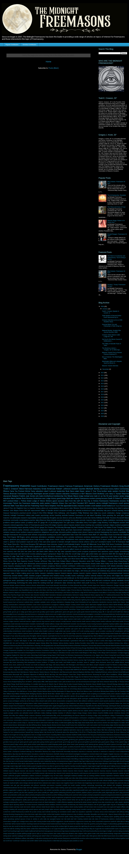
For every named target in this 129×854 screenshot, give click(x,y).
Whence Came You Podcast (14, 491)
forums (48, 735)
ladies (114, 759)
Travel (41, 506)
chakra (43, 713)
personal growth (104, 626)
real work (121, 800)
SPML (43, 681)
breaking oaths (85, 708)
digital (50, 530)
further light (98, 609)
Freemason (53, 486)
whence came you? (91, 542)
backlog (25, 703)
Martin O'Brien (89, 559)
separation (81, 812)
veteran (81, 542)
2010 (102, 372)
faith (110, 537)
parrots (108, 790)
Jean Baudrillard (24, 590)
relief (30, 580)
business (71, 515)
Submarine (121, 684)
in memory (110, 751)
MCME (54, 669)
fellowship (99, 510)
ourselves (33, 790)
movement (83, 780)
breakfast (78, 708)
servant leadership (43, 518)
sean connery (37, 812)
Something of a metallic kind (32, 684)
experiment (58, 730)
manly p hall (14, 768)
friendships (72, 609)
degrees (101, 508)
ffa (56, 732)
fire (81, 732)
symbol (5, 583)
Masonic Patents (39, 672)
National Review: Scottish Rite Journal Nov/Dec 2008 (111, 331)
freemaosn (68, 568)
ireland (97, 754)
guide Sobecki (85, 612)
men (15, 551)
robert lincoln (46, 807)
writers (78, 583)
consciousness (98, 547)
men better (14, 778)
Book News (70, 491)
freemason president (47, 609)
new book (96, 783)
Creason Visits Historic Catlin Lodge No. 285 (111, 335)
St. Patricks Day (61, 684)
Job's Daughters (71, 513)
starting (80, 819)
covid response (101, 566)
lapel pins (66, 616)
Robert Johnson (63, 488)
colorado (6, 718)
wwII (114, 638)
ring (112, 804)
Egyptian (9, 655)
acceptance (57, 597)
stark (68, 819)
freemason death (20, 737)
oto (28, 790)
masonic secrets (50, 621)
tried (123, 636)
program (113, 578)
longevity (38, 766)
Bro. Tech (20, 544)
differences (6, 607)
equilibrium (93, 607)
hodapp (27, 749)
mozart (94, 780)
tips (92, 636)
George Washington (34, 494)
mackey (72, 766)
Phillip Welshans (83, 513)
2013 (102, 381)
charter (23, 566)
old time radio (21, 787)
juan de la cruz (15, 616)
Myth (68, 498)
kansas (58, 759)
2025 (102, 413)
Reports (85, 679)
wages (40, 638)
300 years (82, 640)
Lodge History (51, 498)
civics (66, 537)
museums (99, 624)
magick (93, 766)
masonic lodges (8, 621)
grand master (50, 612)
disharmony (14, 607)
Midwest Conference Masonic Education (27, 592)
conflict (113, 718)
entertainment (79, 607)
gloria (22, 742)
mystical (12, 783)
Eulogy (49, 655)
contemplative (35, 530)
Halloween (42, 544)
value (64, 583)
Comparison (12, 650)
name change (23, 783)
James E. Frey (90, 491)
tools (105, 636)
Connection (37, 650)
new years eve (119, 783)
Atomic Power (22, 645)
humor (5, 751)
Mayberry (81, 672)
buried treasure (8, 602)
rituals (11, 807)
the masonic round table (47, 636)
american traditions (16, 600)
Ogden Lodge (96, 523)
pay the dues (23, 792)
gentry (113, 609)
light (122, 616)
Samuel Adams (53, 681)
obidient (109, 785)
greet (76, 744)
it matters (125, 754)
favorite (49, 732)
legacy (86, 616)
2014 (102, 383)
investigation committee (93, 614)
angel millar (30, 698)
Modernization (7, 674)
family (39, 568)
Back (28, 645)
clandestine (95, 602)
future (104, 515)
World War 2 (51, 694)
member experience (106, 775)
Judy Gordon (30, 496)
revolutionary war (73, 804)
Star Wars (16, 561)
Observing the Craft (99, 674)
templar (102, 633)
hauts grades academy (66, 747)
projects (84, 797)
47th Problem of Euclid (120, 640)
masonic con (7, 518)
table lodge (94, 633)
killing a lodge (78, 759)
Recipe (115, 559)
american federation (109, 696)
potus (12, 629)
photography (119, 626)
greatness (35, 549)
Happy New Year (9, 559)
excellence (30, 730)
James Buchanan (100, 662)
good (42, 525)
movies (89, 780)
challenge (49, 713)
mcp (51, 775)
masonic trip (69, 773)
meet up (86, 775)
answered (59, 698)
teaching (58, 515)
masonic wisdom (84, 506)
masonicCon (95, 773)
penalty (44, 792)
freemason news (54, 737)
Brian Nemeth (106, 645)
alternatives (99, 696)
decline (105, 722)
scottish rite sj (28, 812)
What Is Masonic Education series (78, 561)
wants (48, 638)
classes (77, 715)
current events (80, 604)
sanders (73, 631)
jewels (72, 756)
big (87, 706)
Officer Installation (111, 674)
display (44, 725)
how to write (78, 749)
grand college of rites (112, 742)
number (77, 785)
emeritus (66, 607)
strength (68, 542)
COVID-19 (22, 648)
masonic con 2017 (114, 768)
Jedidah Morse (119, 662)
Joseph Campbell (98, 665)
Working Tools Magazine (110, 523)
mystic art (6, 783)
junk (48, 759)
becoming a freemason (55, 600)
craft (108, 566)
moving (93, 624)
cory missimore (46, 604)
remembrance (17, 631)
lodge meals (10, 766)
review (79, 532)
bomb (45, 708)
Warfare (44, 691)
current (19, 722)
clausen (82, 715)
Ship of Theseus (120, 681)
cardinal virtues (29, 602)
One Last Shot (70, 503)
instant (63, 614)
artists (54, 701)
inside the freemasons (46, 754)
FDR (37, 544)
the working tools (44, 583)
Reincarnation (70, 679)
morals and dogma (39, 780)
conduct (44, 566)
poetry (63, 532)
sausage (68, 809)
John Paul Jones (51, 590)
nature (54, 783)
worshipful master (104, 542)
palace (64, 790)
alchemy (88, 597)
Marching (111, 669)
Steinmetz (89, 684)
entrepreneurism (69, 727)
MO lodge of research (63, 669)
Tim (113, 686)
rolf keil (86, 807)
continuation (42, 720)
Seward (112, 681)
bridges (98, 708)
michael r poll (49, 778)
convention (28, 604)
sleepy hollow (117, 814)
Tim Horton (117, 686)
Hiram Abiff (92, 535)
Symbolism (37, 498)
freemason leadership (30, 503)
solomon (32, 816)
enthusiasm (60, 727)
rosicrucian (14, 554)
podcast (106, 525)
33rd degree (114, 583)
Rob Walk (106, 518)
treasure (114, 636)
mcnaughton (46, 775)
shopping (17, 814)
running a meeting (9, 809)
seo (77, 812)
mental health (40, 624)
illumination (38, 751)
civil (73, 715)
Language (101, 667)
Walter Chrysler (37, 691)
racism (111, 551)
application (38, 547)
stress (27, 821)
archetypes (16, 701)
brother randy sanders (110, 491)
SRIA (46, 681)
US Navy (74, 689)
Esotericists (109, 556)
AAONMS (6, 643)
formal (44, 735)
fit (82, 732)
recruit (40, 802)
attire (80, 701)
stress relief (33, 821)
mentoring (119, 520)
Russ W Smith (26, 681)
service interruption (110, 812)
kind (84, 759)
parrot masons (63, 626)
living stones (64, 763)
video (71, 508)
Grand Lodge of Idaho (16, 657)
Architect (111, 643)
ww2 (83, 583)
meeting (88, 525)
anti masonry (13, 530)
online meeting (59, 787)
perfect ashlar (87, 626)
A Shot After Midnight (45, 513)
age (12, 564)
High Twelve (87, 660)
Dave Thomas (107, 650)
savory (78, 809)
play (121, 792)
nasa (121, 624)
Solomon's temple (78, 595)
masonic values (101, 520)
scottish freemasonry (17, 812)
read (26, 580)
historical (6, 571)
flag (89, 732)
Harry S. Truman (115, 494)
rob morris (27, 807)
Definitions (120, 650)
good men (74, 742)
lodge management (20, 619)
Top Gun (28, 689)
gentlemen (82, 739)
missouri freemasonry (11, 513)
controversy (80, 566)
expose (79, 730)
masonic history (35, 508)
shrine (10, 633)
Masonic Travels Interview (110, 366)
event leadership (118, 727)
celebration (111, 513)
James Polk (110, 662)
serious (96, 812)
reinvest (89, 802)
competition (91, 718)
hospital (61, 749)
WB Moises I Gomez (26, 691)
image (53, 751)
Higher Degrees (96, 660)
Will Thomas (95, 561)
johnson (94, 571)
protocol (107, 797)
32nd (97, 640)
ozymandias (55, 790)
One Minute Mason (71, 496)
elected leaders (14, 727)
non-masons (51, 785)
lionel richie (6, 763)
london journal (31, 766)
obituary (39, 626)
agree (19, 696)
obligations (45, 532)
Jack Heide (59, 662)
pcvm (35, 792)
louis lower (59, 619)
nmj (115, 508)
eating (107, 725)
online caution (50, 787)
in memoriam (40, 614)
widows (86, 638)
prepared (104, 795)
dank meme (93, 604)
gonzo (52, 742)
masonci (70, 768)
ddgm (80, 722)
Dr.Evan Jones (70, 653)
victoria (25, 638)
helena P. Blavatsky (86, 747)
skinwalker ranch (96, 814)
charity (76, 498)
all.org (77, 696)
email (27, 727)
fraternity (6, 515)
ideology (29, 751)
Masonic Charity (82, 590)
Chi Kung (78, 648)
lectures (66, 761)
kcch (62, 759)
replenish (6, 804)
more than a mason (55, 780)
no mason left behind (26, 578)
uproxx (9, 638)
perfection (95, 626)
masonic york (87, 773)
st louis (28, 819)
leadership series (38, 761)
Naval (60, 674)
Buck (10, 648)
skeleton (80, 814)
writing (31, 527)
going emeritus (45, 742)
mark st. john (81, 619)
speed (5, 819)
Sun (102, 595)
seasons (92, 631)
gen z (109, 609)
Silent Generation (51, 595)
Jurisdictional (25, 667)
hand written (12, 747)
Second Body (82, 681)
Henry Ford (88, 523)
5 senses (121, 583)
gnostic (26, 742)
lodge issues (49, 539)
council (97, 720)
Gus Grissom (87, 657)
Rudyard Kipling (17, 681)
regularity (70, 802)
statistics (112, 819)
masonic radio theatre (10, 773)
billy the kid (100, 706)
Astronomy (14, 645)
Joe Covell (34, 665)
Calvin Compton (31, 648)
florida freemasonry (103, 732)
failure (99, 730)
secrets (28, 513)
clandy (115, 602)
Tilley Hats (51, 561)
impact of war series (45, 571)
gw (121, 744)
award (101, 701)
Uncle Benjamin (87, 689)
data (52, 722)
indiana (56, 571)
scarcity (88, 809)
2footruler (66, 640)
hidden (120, 747)
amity (118, 696)
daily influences (41, 520)
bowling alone (109, 600)
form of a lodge (36, 735)
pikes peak (101, 792)
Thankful (41, 686)
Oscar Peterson (35, 677)
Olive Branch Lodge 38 (78, 592)
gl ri (18, 742)
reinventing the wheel (79, 802)
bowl (65, 708)
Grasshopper (47, 657)
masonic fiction (111, 549)
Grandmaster (38, 657)
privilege (34, 797)
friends (84, 568)
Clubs (96, 648)
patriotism (71, 626)
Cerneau (45, 648)
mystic (73, 576)
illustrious (46, 751)
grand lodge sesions (16, 744)
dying (26, 568)
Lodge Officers (8, 669)
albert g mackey (80, 597)
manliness (6, 768)
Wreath (58, 694)
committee (37, 566)
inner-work (53, 614)
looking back (49, 619)
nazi (62, 783)
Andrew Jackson (15, 585)
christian (26, 530)
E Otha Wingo (92, 653)
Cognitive (123, 648)
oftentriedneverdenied (10, 787)
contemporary (33, 720)
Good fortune (120, 655)
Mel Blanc (88, 672)
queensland (21, 580)
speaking (116, 816)
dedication (120, 566)
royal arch (30, 542)
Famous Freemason (74, 486)
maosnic (43, 573)
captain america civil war (75, 710)
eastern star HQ (98, 725)
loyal (66, 766)
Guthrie (103, 588)
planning (88, 539)
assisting (30, 600)
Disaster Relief (13, 653)
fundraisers (13, 549)
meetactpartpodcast (115, 573)
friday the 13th (21, 739)
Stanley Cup (81, 684)
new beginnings (87, 783)
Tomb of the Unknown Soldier (17, 689)
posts (70, 795)
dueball (80, 725)
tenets (112, 633)
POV (87, 592)
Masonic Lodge (92, 590)
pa (60, 790)
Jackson (73, 662)
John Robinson (81, 665)
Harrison (6, 510)
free (89, 735)
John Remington (70, 665)
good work (35, 612)
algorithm (67, 696)
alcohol (45, 696)
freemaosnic (76, 568)
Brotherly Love (102, 494)
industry (47, 614)
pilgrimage (109, 792)
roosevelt (100, 807)
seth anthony (120, 812)
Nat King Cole (54, 674)
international (81, 614)
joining (98, 498)
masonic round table (32, 773)
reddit (59, 802)
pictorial (95, 792)
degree (95, 508)
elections (61, 607)
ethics (99, 727)
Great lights (55, 657)
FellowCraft (84, 588)
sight (36, 814)
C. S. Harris (16, 648)
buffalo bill (120, 708)
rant (76, 800)
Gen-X (102, 655)
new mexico (103, 783)
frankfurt (74, 735)
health (118, 612)
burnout (21, 602)
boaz (33, 708)
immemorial (59, 751)
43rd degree (109, 640)
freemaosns (110, 735)
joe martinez (7, 616)
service (51, 515)
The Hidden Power (109, 527)
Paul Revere (108, 559)
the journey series (24, 636)
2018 (102, 394)
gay (98, 568)
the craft (121, 633)
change (118, 513)
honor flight (46, 749)
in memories (103, 751)
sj (26, 523)
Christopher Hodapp (98, 556)
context (64, 566)
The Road (47, 686)
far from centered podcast (16, 732)
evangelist (109, 727)
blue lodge (94, 513)
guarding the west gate (115, 515)
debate (113, 566)
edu (119, 725)
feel (53, 732)
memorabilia (7, 778)
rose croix (106, 807)
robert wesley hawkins (76, 807)
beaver (82, 703)
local (77, 763)
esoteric (92, 498)
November (105, 369)
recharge (6, 802)
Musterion (26, 674)
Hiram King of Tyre (107, 660)
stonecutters (7, 821)
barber (40, 703)
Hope (49, 544)
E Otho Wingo (101, 653)
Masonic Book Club (17, 672)
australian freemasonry (82, 564)
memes (122, 775)
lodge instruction (8, 619)
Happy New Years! (22, 559)
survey (89, 633)
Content (51, 650)
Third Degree (11, 537)
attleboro (85, 701)
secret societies (101, 631)
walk (44, 638)
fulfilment (53, 739)
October (105, 309)
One (23, 677)
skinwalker (87, 814)
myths (17, 783)
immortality (67, 751)
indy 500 (21, 754)
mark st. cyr (98, 496)
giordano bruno (8, 742)
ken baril (89, 549)
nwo (33, 551)
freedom (38, 609)
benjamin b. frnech (24, 706)
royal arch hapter (115, 807)
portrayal (37, 795)
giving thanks (7, 612)
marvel (54, 768)
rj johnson (51, 631)
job (89, 571)
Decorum (114, 650)
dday (76, 722)
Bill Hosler (104, 489)
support (45, 554)
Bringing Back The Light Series (64, 523)
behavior (94, 703)
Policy (113, 592)
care (110, 710)
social (12, 816)
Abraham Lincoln (82, 518)
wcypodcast (42, 535)
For (98, 588)
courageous (55, 604)
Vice (18, 691)
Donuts (44, 653)
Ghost (107, 655)
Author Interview (68, 556)
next (11, 785)
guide (79, 612)
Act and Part (17, 643)
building (58, 547)
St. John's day (18, 547)
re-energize (95, 800)
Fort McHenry (69, 655)
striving (39, 821)
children (29, 566)
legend (71, 761)
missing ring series (110, 778)
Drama (69, 588)
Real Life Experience (47, 679)
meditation (111, 520)
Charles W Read (70, 648)
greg (18, 539)
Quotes (82, 488)
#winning (93, 583)
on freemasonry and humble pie (63, 578)
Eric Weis (20, 655)
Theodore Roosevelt (117, 518)
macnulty (78, 766)
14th (30, 640)
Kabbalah (71, 544)
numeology (90, 785)
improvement (77, 530)
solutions (20, 633)
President (80, 503)
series (23, 523)
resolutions (111, 539)
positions (49, 795)
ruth (16, 809)
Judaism (6, 667)
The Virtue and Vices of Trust (116, 207)
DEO (73, 650)
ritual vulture (38, 631)
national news (47, 783)
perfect (56, 792)
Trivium (53, 689)
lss (69, 766)
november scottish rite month (65, 785)
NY (48, 674)
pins (124, 626)
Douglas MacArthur (61, 588)
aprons (5, 701)
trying (5, 638)
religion (111, 525)
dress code (30, 607)
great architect (32, 744)
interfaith (56, 754)
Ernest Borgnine (29, 544)
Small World (19, 684)
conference (79, 537)
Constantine (45, 650)
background (18, 703)
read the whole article (106, 800)
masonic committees (101, 768)
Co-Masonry (107, 648)
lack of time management (104, 759)
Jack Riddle (67, 662)
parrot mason (101, 790)
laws (12, 761)
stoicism (78, 633)
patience (6, 792)
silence (40, 814)
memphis (33, 624)
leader (26, 761)
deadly (87, 722)
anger (36, 698)
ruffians (123, 807)
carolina (16, 713)
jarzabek (109, 614)
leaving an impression (76, 616)
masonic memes (72, 573)
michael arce (88, 496)
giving (20, 549)
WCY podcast (8, 501)
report (11, 804)
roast (21, 807)
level (110, 761)
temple (107, 633)
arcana (10, 701)
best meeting (34, 706)
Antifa (106, 643)
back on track (43, 600)
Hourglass (116, 660)
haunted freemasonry (41, 747)
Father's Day (77, 588)
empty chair (40, 727)
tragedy (109, 636)
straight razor (15, 821)
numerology (98, 785)
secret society (30, 554)
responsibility (31, 518)
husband (23, 751)
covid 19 (107, 547)
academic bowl (85, 694)
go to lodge (20, 612)
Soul (10, 547)
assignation (69, 701)
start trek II (74, 819)
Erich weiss (27, 655)
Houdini (113, 588)
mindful (56, 576)
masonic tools (60, 773)
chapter (74, 713)
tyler (52, 583)
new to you (32, 626)
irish (101, 754)
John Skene (89, 665)
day (73, 722)
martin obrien (42, 768)
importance (74, 751)
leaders (30, 761)
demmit (5, 725)
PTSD (102, 559)
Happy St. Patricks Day (118, 657)
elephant (22, 727)
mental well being (28, 778)
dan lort (33, 722)
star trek (63, 819)
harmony (19, 747)
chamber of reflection (65, 713)
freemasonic (104, 501)
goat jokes (36, 742)
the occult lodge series (77, 554)
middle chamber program (32, 576)
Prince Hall (23, 510)
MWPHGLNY (77, 669)
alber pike (34, 696)
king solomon (111, 571)
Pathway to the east (61, 677)
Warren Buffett (52, 691)
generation (104, 568)
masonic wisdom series (76, 525)
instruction (69, 614)
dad (29, 722)
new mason (25, 626)
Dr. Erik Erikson (61, 653)
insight (59, 614)
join (98, 571)
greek (41, 549)
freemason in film (43, 737)
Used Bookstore (122, 689)
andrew (12, 698)
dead (83, 722)
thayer (59, 554)
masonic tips (52, 773)
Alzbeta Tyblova (58, 643)
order (92, 578)
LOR (58, 590)
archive (22, 701)
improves (96, 751)
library (32, 539)
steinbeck (118, 819)
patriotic (16, 792)
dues (55, 530)
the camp (65, 554)
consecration (18, 720)
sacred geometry (23, 809)
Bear (36, 645)
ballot (35, 703)
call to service (41, 710)
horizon (53, 749)
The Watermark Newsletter (59, 686)
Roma (10, 681)
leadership (61, 491)
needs (5, 626)
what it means (62, 638)
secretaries (63, 812)
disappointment (18, 568)
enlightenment (51, 727)
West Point (80, 691)
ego (30, 568)
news (76, 539)
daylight (99, 604)
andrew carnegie (20, 698)
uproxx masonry (17, 638)
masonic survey (71, 621)
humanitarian (120, 749)
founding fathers (56, 735)
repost (104, 539)
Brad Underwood (70, 645)
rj (52, 580)
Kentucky (56, 667)
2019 (102, 397)
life (50, 525)
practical (23, 513)
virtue (29, 638)
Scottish (68, 681)
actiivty (108, 694)
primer (29, 797)
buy (8, 710)
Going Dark (112, 655)
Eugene (44, 655)
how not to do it (69, 749)
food (62, 568)
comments (46, 718)
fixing (48, 520)
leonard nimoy (93, 761)
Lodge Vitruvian (18, 669)
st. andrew (34, 819)
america (89, 508)
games (104, 609)
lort (43, 766)
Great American (48, 488)
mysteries (106, 624)
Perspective (95, 592)
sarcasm (56, 809)
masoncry (76, 768)
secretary (109, 631)
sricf (64, 633)
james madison (46, 756)
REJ (31, 679)
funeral (83, 609)
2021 (102, 402)
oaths (46, 551)
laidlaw (60, 616)
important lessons (30, 614)
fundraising (60, 739)
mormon (64, 780)
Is (17, 590)
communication (13, 604)
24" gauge (41, 523)
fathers (110, 607)
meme (119, 549)
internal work (64, 754)
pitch (117, 792)
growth (114, 568)
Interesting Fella (22, 662)
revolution (29, 631)
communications (73, 718)
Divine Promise (36, 653)
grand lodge (61, 498)
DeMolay (99, 518)
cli (86, 715)
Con (24, 650)
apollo (80, 698)
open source (73, 787)
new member (13, 578)
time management (85, 636)
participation (114, 790)
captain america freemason (92, 710)
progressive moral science (72, 797)
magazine (84, 766)
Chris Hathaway (59, 513)
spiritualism (36, 633)
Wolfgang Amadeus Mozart (38, 694)
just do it (53, 759)
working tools (51, 535)
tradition (30, 523)
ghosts (121, 739)
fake (102, 730)
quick (33, 800)
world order (105, 638)
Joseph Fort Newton (111, 665)
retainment (41, 804)
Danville (39, 588)
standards (120, 580)
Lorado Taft (38, 669)
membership (58, 496)
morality (68, 576)
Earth (107, 653)
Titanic (5, 689)
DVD (76, 650)
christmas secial (40, 715)
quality (25, 800)
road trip (126, 539)
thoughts (53, 518)
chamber (55, 713)
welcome (105, 554)
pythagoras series (9, 580)
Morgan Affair (44, 592)
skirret (103, 814)
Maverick (75, 672)
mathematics (25, 775)
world (99, 638)
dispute (49, 725)
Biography (47, 645)
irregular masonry (113, 754)
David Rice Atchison (48, 588)
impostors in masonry (85, 751)
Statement (87, 595)
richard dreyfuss (88, 804)
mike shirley (79, 778)
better (70, 600)
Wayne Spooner (71, 691)
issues (77, 549)
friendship (97, 515)
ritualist (45, 631)
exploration (72, 730)
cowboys (118, 720)
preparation (96, 795)
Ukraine (80, 689)
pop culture (25, 795)
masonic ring (40, 621)
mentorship (7, 576)
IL (3, 590)
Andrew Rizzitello (80, 643)
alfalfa (62, 696)
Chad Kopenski (60, 648)
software (25, 816)
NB (46, 674)
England (14, 655)
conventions (50, 720)
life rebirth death (115, 616)
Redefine (63, 679)
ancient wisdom (49, 494)
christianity (82, 602)
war (60, 518)
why (77, 638)
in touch (117, 751)
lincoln (122, 761)
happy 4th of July (103, 612)
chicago (75, 547)
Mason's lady (119, 669)
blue (76, 600)
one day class (59, 551)
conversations (67, 720)
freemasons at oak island (84, 515)
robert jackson (15, 523)
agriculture (24, 696)
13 (28, 640)
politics (68, 532)
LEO (88, 667)
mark (75, 619)
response (119, 539)
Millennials (93, 544)
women (94, 638)
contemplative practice (27, 520)
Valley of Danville (47, 510)
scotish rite (6, 812)
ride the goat (98, 804)
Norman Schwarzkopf (56, 592)
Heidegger (50, 660)
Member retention (8, 592)
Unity (58, 561)
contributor (72, 566)
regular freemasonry (104, 629)
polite (20, 795)
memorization (25, 624)
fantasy (5, 732)
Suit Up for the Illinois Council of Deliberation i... (112, 340)
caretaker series (45, 602)
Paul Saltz (71, 677)
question (68, 629)
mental (21, 778)
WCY (86, 503)
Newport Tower (68, 674)
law (10, 761)
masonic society (60, 621)
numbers (83, 785)
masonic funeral (60, 573)
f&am (95, 730)
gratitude (13, 539)
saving (74, 809)
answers (24, 600)
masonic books (97, 619)
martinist (49, 768)
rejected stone (96, 802)
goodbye (42, 612)
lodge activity (87, 763)
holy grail (40, 749)
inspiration (109, 530)
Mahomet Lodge (93, 669)
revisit (23, 631)
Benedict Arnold (59, 585)
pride (25, 797)
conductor (107, 718)
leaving (61, 761)
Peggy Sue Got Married (81, 677)
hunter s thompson (14, 751)
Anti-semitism (99, 643)
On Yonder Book (17, 677)
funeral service (89, 609)
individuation (24, 539)
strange (22, 821)
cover (108, 720)
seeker (73, 812)
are (26, 701)
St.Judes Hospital (72, 684)
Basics (33, 645)
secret (66, 508)
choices (123, 713)
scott (81, 631)
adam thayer (79, 491)
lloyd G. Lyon (72, 763)
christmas (6, 520)
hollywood (33, 749)
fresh (11, 739)
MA (82, 559)
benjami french (13, 706)
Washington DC (61, 691)
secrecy (88, 580)
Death (110, 498)
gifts (109, 568)
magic (66, 619)
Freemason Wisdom (109, 486)
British (113, 645)
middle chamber (59, 778)
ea (111, 547)
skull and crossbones (103, 580)
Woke (27, 694)
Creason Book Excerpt (26, 588)
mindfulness (70, 539)
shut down (31, 814)
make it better (16, 573)
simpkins (57, 814)
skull (93, 580)
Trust (56, 689)
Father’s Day (118, 556)
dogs (63, 725)
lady (117, 759)
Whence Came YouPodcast (92, 691)
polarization (14, 795)
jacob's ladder (29, 756)
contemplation (54, 508)
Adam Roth (24, 643)
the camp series (31, 583)
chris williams (19, 715)
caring (123, 710)
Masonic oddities (113, 590)
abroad (77, 694)
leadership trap (49, 761)
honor (47, 525)
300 (114, 554)
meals (61, 775)
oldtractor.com (37, 787)
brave (72, 708)
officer (44, 626)
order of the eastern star (117, 787)
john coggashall (112, 756)
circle (58, 715)
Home (48, 61)
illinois (62, 508)
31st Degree (89, 640)
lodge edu (94, 763)
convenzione (58, 720)
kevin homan (35, 616)
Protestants (14, 679)
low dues (61, 766)
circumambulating (66, 715)
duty (58, 530)
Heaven (39, 660)
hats (70, 530)
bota (103, 600)
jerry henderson (117, 614)
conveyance (75, 720)
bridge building (119, 600)
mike (73, 778)
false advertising (109, 730)
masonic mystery (85, 573)
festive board (55, 568)
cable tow (19, 710)
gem (76, 739)
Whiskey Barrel (105, 691)
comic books (33, 718)
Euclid (40, 655)
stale (44, 819)
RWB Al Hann (37, 679)
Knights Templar (80, 544)
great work (66, 612)
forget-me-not (16, 609)
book (111, 564)
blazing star (7, 708)
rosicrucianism (21, 542)
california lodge (31, 710)
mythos (87, 576)
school (124, 809)
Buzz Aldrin (83, 585)
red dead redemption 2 (49, 802)
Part (90, 592)
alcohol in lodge (96, 597)
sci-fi (78, 631)
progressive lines (95, 551)
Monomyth (16, 674)
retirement (44, 580)
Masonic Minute (102, 590)
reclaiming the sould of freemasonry (20, 802)
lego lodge (85, 761)
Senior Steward (104, 681)
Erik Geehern (83, 535)
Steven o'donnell (107, 684)
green (65, 744)
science (77, 580)
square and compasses (55, 633)
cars (20, 713)
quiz (46, 800)
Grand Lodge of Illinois (36, 501)
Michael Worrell (118, 672)
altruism (114, 597)
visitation (34, 638)
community (14, 520)
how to (26, 508)
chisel (77, 602)
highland (6, 749)
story (5, 527)
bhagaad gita (61, 706)
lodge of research (32, 619)
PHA (107, 544)
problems (6, 523)
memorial (17, 624)
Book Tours (115, 506)
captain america (62, 710)
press (14, 797)
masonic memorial (19, 621)
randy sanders (45, 503)
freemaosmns (101, 735)
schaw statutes (96, 809)
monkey (23, 780)
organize (20, 790)
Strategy (114, 684)
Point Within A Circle (105, 592)
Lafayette (63, 590)
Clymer (101, 648)
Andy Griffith (90, 643)
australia (65, 515)
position (42, 795)
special (113, 580)
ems (45, 727)
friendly (39, 739)
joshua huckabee (29, 759)
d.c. (27, 722)
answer (53, 698)
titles (95, 636)
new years (28, 551)
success (61, 501)
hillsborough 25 (14, 749)
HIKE (97, 657)
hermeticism (114, 747)
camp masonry (8, 566)
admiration (7, 564)
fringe (78, 609)
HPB (100, 657)
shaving (5, 814)
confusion (120, 718)
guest (55, 501)
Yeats (62, 694)
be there (66, 703)
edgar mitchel (114, 725)
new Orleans (78, 783)
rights (108, 804)
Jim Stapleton (18, 508)
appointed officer (116, 698)
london (24, 766)
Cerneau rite (52, 648)
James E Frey (8, 508)
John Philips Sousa (106, 535)
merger (57, 624)
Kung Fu (78, 667)
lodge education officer (105, 763)
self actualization (117, 631)
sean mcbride (46, 812)
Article (27, 491)
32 (94, 640)
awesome (122, 701)
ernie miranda (79, 727)
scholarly (104, 809)
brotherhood (48, 496)
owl (51, 626)
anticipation (73, 698)
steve (123, 819)
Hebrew (44, 660)
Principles (119, 592)
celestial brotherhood (83, 510)
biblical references (80, 706)
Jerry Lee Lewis (34, 590)
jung (45, 759)
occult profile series (41, 578)
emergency (32, 727)
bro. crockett (105, 708)
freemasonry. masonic (107, 737)
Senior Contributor (116, 544)
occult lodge (54, 532)
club (90, 547)
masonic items (72, 771)
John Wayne (14, 510)
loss (54, 619)
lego (80, 761)
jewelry (68, 756)
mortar (69, 780)
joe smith (97, 756)
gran (99, 742)
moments (17, 780)
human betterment (88, 749)
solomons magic (40, 816)
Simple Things (11, 684)
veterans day (71, 583)
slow (123, 814)
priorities (31, 629)
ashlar (20, 530)
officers (51, 551)
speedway (11, 819)
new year (20, 551)
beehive (65, 600)
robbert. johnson (36, 807)
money (61, 576)
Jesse (10, 665)
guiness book (115, 744)
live (51, 763)
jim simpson (80, 756)
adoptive (118, 694)
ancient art (6, 698)
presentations (117, 795)
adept (72, 597)
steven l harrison (88, 532)
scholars (110, 809)
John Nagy (48, 665)
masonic (25, 485)
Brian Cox (67, 585)
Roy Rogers (17, 595)
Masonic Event (91, 494)
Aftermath (32, 643)
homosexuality (7, 614)
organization (13, 790)
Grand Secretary (29, 657)
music (18, 532)
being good (101, 703)
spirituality (44, 633)
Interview (54, 544)
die (27, 725)
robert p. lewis (54, 807)
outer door (39, 790)
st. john (40, 819)
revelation (52, 804)
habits (124, 744)
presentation (23, 629)
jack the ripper (19, 756)
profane (106, 578)
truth (29, 535)
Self (98, 681)
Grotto (75, 657)
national (30, 783)
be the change (59, 703)
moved (77, 780)
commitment (54, 718)
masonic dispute (14, 771)
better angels (53, 706)
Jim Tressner (26, 665)
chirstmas (117, 713)
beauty (93, 564)
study (48, 821)
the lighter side (34, 636)
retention (36, 580)
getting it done (99, 739)
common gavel (63, 718)
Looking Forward (28, 669)
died (30, 725)
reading (74, 532)
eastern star (38, 607)
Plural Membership (112, 677)
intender (54, 520)
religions (114, 629)
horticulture (20, 614)
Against (38, 643)
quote (76, 629)
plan (95, 578)
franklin (79, 735)
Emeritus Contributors (29, 44)
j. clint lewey (83, 571)
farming (36, 732)
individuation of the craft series (94, 530)
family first (118, 730)
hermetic (120, 568)
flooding (93, 732)
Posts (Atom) (53, 68)
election (55, 607)
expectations (95, 537)
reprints (22, 804)
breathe (93, 708)
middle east (68, 778)
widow (81, 638)
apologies (85, 698)
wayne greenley (23, 527)
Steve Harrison (25, 488)
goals (31, 742)
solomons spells (63, 816)
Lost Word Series (74, 559)
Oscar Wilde (101, 544)
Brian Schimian (75, 585)
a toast (66, 694)
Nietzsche (84, 674)
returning (6, 554)
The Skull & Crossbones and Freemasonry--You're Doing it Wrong (116, 257)
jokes (13, 759)
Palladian (43, 677)
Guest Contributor (39, 486)
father (115, 537)
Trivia (99, 491)
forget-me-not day (17, 735)
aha (29, 696)
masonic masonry (99, 771)
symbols (97, 532)
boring (62, 708)
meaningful (67, 775)
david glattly (67, 722)
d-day (23, 722)
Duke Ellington (83, 653)
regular (116, 551)
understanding (12, 527)
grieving (91, 744)
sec (58, 812)
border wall (50, 708)
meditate (80, 775)
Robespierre (115, 679)
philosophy (16, 518)
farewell (27, 732)
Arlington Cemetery (54, 556)
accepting (94, 694)
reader (115, 800)
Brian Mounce (98, 645)
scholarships (117, 809)
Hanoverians (106, 657)
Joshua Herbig (122, 665)
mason (61, 486)
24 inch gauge (39, 527)
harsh (24, 747)
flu (114, 732)
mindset (85, 778)
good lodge (66, 742)
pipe (114, 792)
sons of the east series (42, 542)
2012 (102, 378)
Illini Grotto (13, 662)
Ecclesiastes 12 (114, 653)
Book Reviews (27, 498)
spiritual (17, 819)
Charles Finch (85, 556)
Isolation (44, 662)
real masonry (85, 629)
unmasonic (58, 583)
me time (56, 775)
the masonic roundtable (118, 532)
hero (122, 612)
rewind (81, 804)
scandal (83, 809)
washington (54, 638)
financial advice (62, 732)
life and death (105, 616)
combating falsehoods (21, 718)
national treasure (97, 576)
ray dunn (81, 800)
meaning (104, 573)
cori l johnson (84, 720)
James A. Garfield (89, 662)
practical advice (78, 795)
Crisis (34, 588)
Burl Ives (77, 556)
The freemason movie (75, 686)
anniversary (31, 564)
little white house (44, 763)
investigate (76, 754)
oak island (39, 551)
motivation (83, 624)
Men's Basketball (96, 672)
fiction (63, 530)
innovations (35, 754)
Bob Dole (53, 645)
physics (89, 792)
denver (15, 725)
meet (12, 624)
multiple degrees (112, 780)
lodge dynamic (39, 539)
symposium (52, 554)
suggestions (60, 821)
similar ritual (50, 814)
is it (121, 754)
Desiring (5, 653)
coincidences (105, 715)
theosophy (75, 636)
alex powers (19, 564)
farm (32, 732)
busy (4, 710)
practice (100, 578)
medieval (74, 775)
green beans (71, 744)
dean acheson (98, 722)
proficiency (37, 629)
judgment (24, 616)
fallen (34, 568)
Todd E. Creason (10, 488)
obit (113, 785)
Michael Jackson (107, 672)
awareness (112, 701)
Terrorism (20, 686)
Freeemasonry (78, 655)
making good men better (30, 573)
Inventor (38, 662)
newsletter (6, 785)
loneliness (41, 619)
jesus (124, 614)
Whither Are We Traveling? (118, 691)
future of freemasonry (32, 525)
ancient (122, 523)
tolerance (74, 542)
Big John (41, 645)
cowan (112, 720)
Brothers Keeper (120, 645)
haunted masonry (53, 747)
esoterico (87, 727)
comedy (71, 537)
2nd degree (106, 583)
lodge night (17, 766)
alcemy (40, 696)
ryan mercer (67, 631)
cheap (72, 602)
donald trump (69, 725)
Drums (77, 653)
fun (95, 568)
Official (120, 674)
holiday (46, 549)
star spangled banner (54, 819)
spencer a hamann (57, 542)
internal (75, 614)
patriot (11, 792)
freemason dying (32, 737)
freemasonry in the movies (91, 737)
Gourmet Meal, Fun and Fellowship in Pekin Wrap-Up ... (112, 326)
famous (105, 607)
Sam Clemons (26, 595)
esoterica (87, 537)
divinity (54, 725)
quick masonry (39, 800)
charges (84, 713)
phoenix (68, 792)
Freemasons (84, 498)
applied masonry (105, 698)
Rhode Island (93, 679)
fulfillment (90, 568)
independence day (9, 754)
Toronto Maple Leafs (43, 689)
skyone (111, 814)
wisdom (74, 488)
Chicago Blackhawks (88, 648)
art (47, 508)
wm (90, 638)
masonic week (80, 621)
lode (81, 763)
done (76, 725)
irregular (105, 754)
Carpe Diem (96, 585)
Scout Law (74, 681)
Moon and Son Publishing (29, 506)
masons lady (96, 573)
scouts (82, 580)
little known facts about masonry (21, 763)
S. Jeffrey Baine (36, 681)
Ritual (124, 494)
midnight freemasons (109, 503)
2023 (102, 408)
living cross (55, 763)
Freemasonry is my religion (91, 655)
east (91, 725)
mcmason (38, 775)
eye (83, 730)
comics (40, 718)
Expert (54, 655)
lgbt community (96, 616)
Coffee (117, 648)
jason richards (112, 510)
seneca (5, 633)
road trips (16, 807)
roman (91, 807)
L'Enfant (84, 667)
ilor (50, 751)
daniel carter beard (42, 722)
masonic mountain (111, 771)
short (22, 814)
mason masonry (62, 768)
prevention (20, 797)
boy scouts (102, 513)
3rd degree (119, 554)
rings (49, 580)
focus (118, 732)
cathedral (25, 713)
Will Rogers (21, 537)
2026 (102, 416)
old (60, 532)
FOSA (58, 655)
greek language (53, 744)
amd (25, 564)
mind (51, 576)
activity (64, 597)
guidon (108, 744)
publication (51, 629)
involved (92, 754)
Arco (121, 643)
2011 (102, 375)
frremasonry (46, 739)
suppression (80, 821)
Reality (124, 592)
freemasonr (63, 737)
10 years (16, 640)
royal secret (58, 580)
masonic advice (62, 525)
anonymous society (44, 698)
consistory (25, 720)
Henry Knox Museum (60, 660)
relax (102, 802)
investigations (84, 754)
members (116, 775)
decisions (105, 604)
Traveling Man (28, 597)
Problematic (7, 679)
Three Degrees (106, 686)
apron (45, 547)
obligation (119, 785)
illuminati (52, 549)
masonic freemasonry (49, 771)
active (28, 537)
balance (30, 703)
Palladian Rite (50, 677)
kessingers (67, 759)
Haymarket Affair (14, 660)
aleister (57, 696)
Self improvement (33, 510)
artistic (50, 701)
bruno (111, 708)
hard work (113, 612)
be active (51, 703)
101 (97, 583)
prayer (85, 795)
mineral (90, 778)
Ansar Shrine (12, 544)
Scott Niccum (118, 535)
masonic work (78, 773)
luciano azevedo (80, 520)
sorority (87, 816)
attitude (36, 600)
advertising (13, 696)
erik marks (40, 496)
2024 (102, 411)
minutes (95, 778)
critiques (67, 604)
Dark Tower (75, 535)
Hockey (108, 588)
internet (70, 754)
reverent (64, 804)
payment (30, 792)
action (113, 694)
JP (98, 535)
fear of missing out (119, 607)
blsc (30, 708)
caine (24, 710)
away (117, 701)
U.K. (68, 689)
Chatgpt (116, 585)
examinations (22, 730)
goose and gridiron (84, 742)
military (28, 515)
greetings (82, 744)
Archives (117, 643)
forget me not (7, 735)
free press (94, 735)
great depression (42, 744)
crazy (122, 720)
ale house (51, 696)
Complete (20, 650)
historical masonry (27, 571)
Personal (103, 677)
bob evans (39, 708)
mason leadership (99, 549)
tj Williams (100, 636)
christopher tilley (51, 715)
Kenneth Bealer (48, 667)
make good (106, 766)
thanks (116, 633)
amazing (120, 597)
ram (79, 629)
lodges (54, 525)
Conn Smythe (30, 650)
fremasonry (121, 737)
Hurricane (6, 662)
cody (99, 715)
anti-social (66, 698)
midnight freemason (17, 515)
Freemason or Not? (77, 494)
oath (104, 785)
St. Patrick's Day (51, 684)
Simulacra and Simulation (64, 595)
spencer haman (28, 633)
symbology (12, 583)
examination (14, 730)
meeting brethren (94, 775)
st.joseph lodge (71, 633)
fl (87, 732)
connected (21, 604)
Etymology (34, 655)
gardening (72, 739)
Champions (109, 585)
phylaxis (84, 792)
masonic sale (43, 773)
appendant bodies (70, 506)
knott (50, 616)
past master (35, 515)
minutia (101, 778)
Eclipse (121, 653)
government (94, 742)
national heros (37, 783)
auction (96, 701)
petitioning (62, 792)
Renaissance (79, 679)
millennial (45, 576)
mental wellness (50, 624)
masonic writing (91, 621)
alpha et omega (90, 696)
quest (29, 800)
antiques (57, 564)
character (6, 525)
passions (82, 539)
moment (11, 780)
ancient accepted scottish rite (64, 510)
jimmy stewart (89, 756)
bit (115, 706)
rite (34, 631)
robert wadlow (64, 807)
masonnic (116, 773)
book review (118, 564)
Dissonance (21, 653)
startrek (85, 819)
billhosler (91, 706)
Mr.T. (21, 674)
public (123, 797)
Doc (46, 527)
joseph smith (19, 759)
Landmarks (93, 667)
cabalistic (12, 710)
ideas (36, 571)
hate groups (30, 747)
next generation (25, 785)
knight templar (44, 616)
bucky (115, 708)
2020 (102, 400)
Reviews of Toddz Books (94, 527)
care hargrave (116, 710)
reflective (64, 802)
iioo (33, 751)
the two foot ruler (60, 636)
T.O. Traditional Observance (112, 595)
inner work (63, 571)
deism (111, 604)
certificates (37, 713)
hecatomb (77, 747)
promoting (90, 797)
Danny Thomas (97, 650)
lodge (81, 496)
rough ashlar (59, 631)
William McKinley (20, 694)
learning (120, 510)
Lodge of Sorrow (71, 590)
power (17, 629)
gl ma (15, 742)
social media (106, 506)
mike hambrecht (65, 624)
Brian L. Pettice (20, 501)
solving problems (79, 816)
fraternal (84, 735)
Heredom (70, 660)
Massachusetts (67, 672)
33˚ (114, 542)
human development (100, 749)
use (100, 554)
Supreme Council (27, 561)
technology (21, 583)
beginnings (87, 703)
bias (67, 706)
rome (95, 807)
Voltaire (63, 561)
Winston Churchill (80, 508)
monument (29, 780)
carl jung (53, 602)
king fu (88, 759)
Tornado (34, 689)
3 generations (74, 640)
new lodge (18, 626)
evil (125, 727)
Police (120, 677)
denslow (10, 568)
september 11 (90, 812)
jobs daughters (119, 530)
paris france (92, 790)
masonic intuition (62, 771)
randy (73, 800)
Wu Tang (44, 597)
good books (58, 742)
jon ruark (83, 549)
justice (29, 616)
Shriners (49, 501)
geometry (118, 609)
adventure (6, 696)
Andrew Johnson (25, 585)
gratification (58, 612)
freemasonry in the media (75, 737)
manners (70, 619)
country (88, 566)
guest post (73, 612)
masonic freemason (35, 771)
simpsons (70, 814)
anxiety (62, 564)
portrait (31, 795)
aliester (72, 696)
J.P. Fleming (51, 662)
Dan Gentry (92, 518)
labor (94, 759)
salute (51, 809)
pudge (13, 800)
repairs (121, 802)
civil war (88, 602)
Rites (98, 679)
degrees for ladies (119, 722)
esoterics (100, 607)
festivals (6, 549)
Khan (70, 667)
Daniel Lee (81, 650)
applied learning (94, 698)
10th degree (23, 640)
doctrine (58, 725)
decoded (110, 722)
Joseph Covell (63, 544)
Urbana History (28, 547)
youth (87, 583)
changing (67, 602)
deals (91, 722)
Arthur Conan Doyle (47, 585)
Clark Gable (14, 588)
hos (57, 749)
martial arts (88, 619)
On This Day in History (90, 501)
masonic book (89, 768)
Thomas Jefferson (40, 561)
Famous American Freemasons (15, 494)
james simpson (56, 756)
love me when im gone (51, 766)
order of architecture (90, 787)
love (72, 520)
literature (126, 616)
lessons (104, 498)
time (20, 535)
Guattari (79, 657)
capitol (54, 710)
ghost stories (114, 739)
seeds (69, 812)
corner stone (37, 604)
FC (72, 588)
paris (86, 790)
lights (118, 761)
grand (103, 742)
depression (44, 530)
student (44, 821)
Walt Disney (37, 597)
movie (89, 624)
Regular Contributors (12, 44)
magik (98, 766)
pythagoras (18, 800)
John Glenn (42, 590)
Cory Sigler (58, 650)
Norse (90, 674)
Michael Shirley (93, 488)
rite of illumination (119, 804)
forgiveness (27, 735)
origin (25, 790)
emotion (72, 607)
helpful (95, 747)
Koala (74, 667)
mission (118, 778)
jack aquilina (11, 756)
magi (89, 766)
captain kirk (104, 710)
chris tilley (12, 715)
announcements (41, 564)
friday (15, 739)
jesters (63, 756)
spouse (22, 819)
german (87, 739)
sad (39, 809)
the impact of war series (10, 636)
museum (121, 780)
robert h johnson (50, 491)
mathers (32, 775)
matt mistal (115, 621)
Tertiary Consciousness (31, 686)
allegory (82, 696)
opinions (86, 578)
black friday (105, 564)
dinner (39, 725)
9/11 (125, 583)
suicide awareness (70, 821)
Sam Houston (35, 595)
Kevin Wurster (63, 667)
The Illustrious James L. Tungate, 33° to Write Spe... (111, 349)
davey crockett (59, 722)
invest (65, 549)
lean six (56, 761)
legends (76, 761)
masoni (82, 768)
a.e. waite (72, 694)
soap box (6, 816)
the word (69, 636)
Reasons (57, 679)
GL (100, 588)
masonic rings (91, 520)
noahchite (43, 785)
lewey (114, 761)
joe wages (103, 756)
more (46, 780)
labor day (55, 616)
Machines (85, 669)
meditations (7, 624)
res (26, 804)
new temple (110, 783)
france (64, 735)
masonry (37, 488)
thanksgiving (105, 532)
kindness (103, 571)
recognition (94, 629)
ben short (123, 703)
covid (93, 566)
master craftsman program (11, 775)
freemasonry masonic (61, 609)
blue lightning (82, 600)
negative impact (69, 783)
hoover (15, 614)
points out (6, 795)
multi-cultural (103, 780)
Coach (113, 648)
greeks (60, 744)
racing (59, 800)
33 (114, 498)
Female (62, 655)
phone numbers (76, 792)
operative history (71, 551)
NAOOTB (41, 674)
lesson (100, 761)
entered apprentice (17, 525)
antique (50, 564)
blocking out (25, 708)
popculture (6, 629)
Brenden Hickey (80, 645)
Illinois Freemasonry (11, 590)
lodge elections (118, 763)
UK (71, 689)
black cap (120, 706)
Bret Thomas (89, 645)
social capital (18, 816)
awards (106, 701)
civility (93, 510)
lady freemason (124, 759)
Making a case (103, 669)
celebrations (60, 602)
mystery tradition (114, 624)
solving (71, 816)
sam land (21, 554)
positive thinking (57, 795)
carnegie (10, 713)
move (73, 780)
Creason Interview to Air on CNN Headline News (112, 321)
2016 (102, 389)
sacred (65, 580)
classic (123, 602)
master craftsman (106, 621)
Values (126, 518)
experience (104, 537)
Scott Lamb (62, 681)
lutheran (120, 571)
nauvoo (58, 783)
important (59, 549)
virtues (34, 513)
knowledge (66, 520)
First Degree (92, 588)
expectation (44, 730)
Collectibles (79, 523)
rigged (104, 804)
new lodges (116, 576)
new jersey (107, 576)
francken (68, 735)
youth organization (63, 535)
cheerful (100, 713)
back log (11, 703)
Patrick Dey (17, 503)
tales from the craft (72, 501)
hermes (107, 747)
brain (69, 708)
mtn (97, 780)
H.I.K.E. (93, 657)
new (43, 498)
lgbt (89, 616)
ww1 (110, 638)
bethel (41, 706)
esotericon (93, 727)
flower (111, 732)
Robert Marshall (106, 679)
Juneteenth (16, 667)
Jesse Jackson (17, 665)
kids (72, 759)
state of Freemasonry (102, 819)
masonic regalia (31, 621)
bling (19, 708)
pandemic (55, 626)
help (105, 510)
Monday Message (64, 527)
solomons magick (51, 816)
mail (101, 766)
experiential (51, 730)
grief (86, 744)
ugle (87, 554)
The (122, 595)
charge (79, 713)
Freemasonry (11, 485)
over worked (47, 790)
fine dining (70, 732)
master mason (60, 539)
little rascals (35, 763)
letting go (106, 761)
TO (9, 686)
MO (88, 544)
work (35, 523)
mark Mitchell (33, 768)
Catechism (39, 648)
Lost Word (45, 669)
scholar (70, 580)
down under (22, 607)
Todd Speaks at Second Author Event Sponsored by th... (111, 316)
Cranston (64, 650)
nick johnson (35, 785)
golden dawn (26, 549)
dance (87, 604)
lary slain (6, 761)
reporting (16, 804)
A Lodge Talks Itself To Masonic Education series (27, 556)
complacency (99, 718)
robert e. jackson (9, 542)
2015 (102, 386)
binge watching (109, 706)
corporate (91, 720)
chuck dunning (83, 547)
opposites (80, 787)
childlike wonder (108, 713)
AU (46, 556)
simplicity (63, 814)
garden (66, 739)
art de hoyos (31, 701)
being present (110, 703)
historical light (15, 571)
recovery (35, 802)
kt (91, 759)
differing (34, 725)
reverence (59, 804)
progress (85, 551)
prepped (109, 795)
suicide (84, 633)
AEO (11, 643)
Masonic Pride (48, 672)
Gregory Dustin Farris (65, 657)
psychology (45, 515)
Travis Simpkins (50, 506)
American (6, 585)
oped (66, 787)
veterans (34, 535)
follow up (123, 732)
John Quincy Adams (58, 665)
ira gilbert (71, 549)
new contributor (97, 525)
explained (66, 730)
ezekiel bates (88, 730)
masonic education (62, 494)
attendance (43, 537)
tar (99, 633)
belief (98, 564)
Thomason (98, 686)
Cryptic (70, 650)
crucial (10, 722)
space (111, 816)
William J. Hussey (107, 561)
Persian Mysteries (94, 677)
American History (92, 486)
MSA (72, 669)
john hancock (122, 756)
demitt (115, 604)
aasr (72, 498)
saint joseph (45, 809)
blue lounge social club (94, 600)
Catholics (103, 585)
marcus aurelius (23, 768)
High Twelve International (48, 559)
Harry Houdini (34, 559)
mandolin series (95, 503)
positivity (65, 795)
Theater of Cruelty (17, 597)
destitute (120, 604)
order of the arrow (103, 787)
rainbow (64, 800)
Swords (5, 686)
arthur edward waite (41, 701)
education (39, 491)
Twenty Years (63, 689)
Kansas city (33, 667)
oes (49, 578)
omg (43, 787)
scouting (86, 631)
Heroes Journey (78, 660)
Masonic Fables (28, 672)
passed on (122, 790)
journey (59, 520)
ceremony (59, 537)
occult (120, 503)
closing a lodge (92, 715)
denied (10, 725)
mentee (37, 778)
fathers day (42, 732)
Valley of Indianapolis (10, 691)
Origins (27, 677)
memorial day (109, 508)
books (53, 547)
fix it (85, 732)
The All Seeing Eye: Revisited (116, 195)
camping (18, 566)
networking (10, 626)
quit (72, 629)
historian (22, 749)
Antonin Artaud (36, 585)
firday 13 (76, 732)
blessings (14, 708)
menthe (42, 778)
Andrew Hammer (69, 643)
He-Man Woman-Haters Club (28, 660)
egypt (50, 607)
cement (31, 713)
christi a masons (29, 715)
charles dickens (92, 713)
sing (74, 814)
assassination (61, 701)
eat (104, 725)
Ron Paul (11, 595)
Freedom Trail (53, 527)
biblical (71, 706)
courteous (103, 720)
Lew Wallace (108, 667)
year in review (120, 638)
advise (5, 530)
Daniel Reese (89, 650)
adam (68, 597)
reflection (6, 506)
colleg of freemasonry (117, 715)
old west (29, 787)
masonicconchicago (106, 773)
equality (86, 607)
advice (43, 508)
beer (49, 547)
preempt (90, 795)
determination (22, 725)
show (26, 814)
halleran (5, 747)
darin (49, 722)
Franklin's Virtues (57, 503)
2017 (102, 391)
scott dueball (96, 506)
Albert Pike (49, 643)
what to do (71, 638)
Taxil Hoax (14, 686)
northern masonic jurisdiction (31, 532)
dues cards (86, 725)
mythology (80, 576)
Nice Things (77, 674)
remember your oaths (111, 802)
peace (40, 792)
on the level (79, 578)
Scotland (42, 595)
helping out (101, 747)
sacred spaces (33, 809)
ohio (47, 626)
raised (69, 800)
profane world (50, 797)
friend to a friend (32, 739)
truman (24, 535)
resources (34, 804)
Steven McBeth (96, 684)
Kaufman (40, 667)
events (119, 547)
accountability (101, 694)
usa (58, 518)
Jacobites (80, 662)
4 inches (102, 640)
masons (12, 532)
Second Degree (92, 681)
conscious (10, 720)
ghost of (107, 739)
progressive (120, 578)
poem (80, 551)
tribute (120, 636)
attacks (76, 701)
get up (93, 739)
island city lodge (73, 571)
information (27, 754)
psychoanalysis (115, 797)
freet (115, 737)
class (118, 602)
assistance (69, 564)
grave (25, 744)
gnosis (14, 612)
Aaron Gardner (16, 498)
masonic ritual (21, 773)
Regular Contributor (78, 527)
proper (96, 797)
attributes (91, 701)
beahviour (73, 703)
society (14, 633)
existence (37, 730)
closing (5, 604)
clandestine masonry (105, 602)
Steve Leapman (96, 595)
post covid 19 (97, 539)
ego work (6, 727)
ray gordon (87, 800)
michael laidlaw (17, 576)
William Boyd (11, 694)
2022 (102, 405)
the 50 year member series (113, 496)
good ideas (28, 612)
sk (77, 814)
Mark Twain (15, 506)
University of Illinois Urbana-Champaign (104, 689)
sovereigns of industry (102, 816)
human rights (112, 749)
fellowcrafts (45, 568)
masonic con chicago (109, 619)
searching (54, 812)
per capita (50, 792)
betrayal (45, 706)
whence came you (68, 518)
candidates (51, 537)
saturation (62, 809)
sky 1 (106, 814)
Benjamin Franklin (18, 496)
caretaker (37, 602)
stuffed (53, 821)
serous (102, 812)
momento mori (75, 624)
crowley (73, 604)
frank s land (31, 609)
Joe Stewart (41, 665)
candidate (49, 710)
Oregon (96, 559)
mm (122, 778)
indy (16, 754)
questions (104, 551)
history (111, 489)
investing (104, 614)
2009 (102, 306)
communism (83, 718)
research (24, 518)
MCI (50, 669)
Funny (33, 491)
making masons (116, 766)
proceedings (42, 797)
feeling (5, 609)
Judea (11, 667)
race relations (52, 800)
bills (95, 706)
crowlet (5, 722)
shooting (11, 814)
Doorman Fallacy (51, 653)
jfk (75, 756)
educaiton (45, 607)
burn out (15, 602)
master (98, 621)
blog (73, 600)
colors (11, 718)
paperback (76, 790)
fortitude (24, 609)
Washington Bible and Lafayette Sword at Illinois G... (112, 362)
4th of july (49, 523)
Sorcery (44, 684)
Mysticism (33, 674)
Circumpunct (7, 588)
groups (96, 744)
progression (60, 797)
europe (103, 727)
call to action (66, 547)
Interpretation (32, 662)
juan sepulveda (39, 759)
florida (10, 609)
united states (93, 554)
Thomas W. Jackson (88, 686)
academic (50, 597)
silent (44, 814)
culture (15, 722)
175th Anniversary (38, 640)
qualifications (60, 629)
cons (4, 720)
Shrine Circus (8, 561)
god (67, 530)
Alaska (43, 643)
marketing (50, 573)
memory (10, 551)
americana (34, 537)
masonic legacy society (85, 771)
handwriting (94, 612)
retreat (47, 804)
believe (117, 703)
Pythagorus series (24, 679)
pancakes (69, 790)
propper (101, 797)
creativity (61, 604)
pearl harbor (79, 626)
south (92, 816)
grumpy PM (102, 744)
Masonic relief (58, 672)
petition (111, 626)
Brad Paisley (60, 645)
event (115, 547)
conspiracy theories (54, 566)
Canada (89, 585)
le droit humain (19, 761)
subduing (39, 554)
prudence (45, 629)
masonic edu (24, 771)
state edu (91, 819)
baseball (45, 703)
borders (56, 708)
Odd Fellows (67, 592)
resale (29, 804)
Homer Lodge (62, 559)
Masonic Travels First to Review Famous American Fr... (112, 353)
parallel (82, 790)
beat (78, 703)
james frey (37, 756)
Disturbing (28, 653)
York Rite (60, 506)
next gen (16, 785)
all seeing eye (107, 597)
